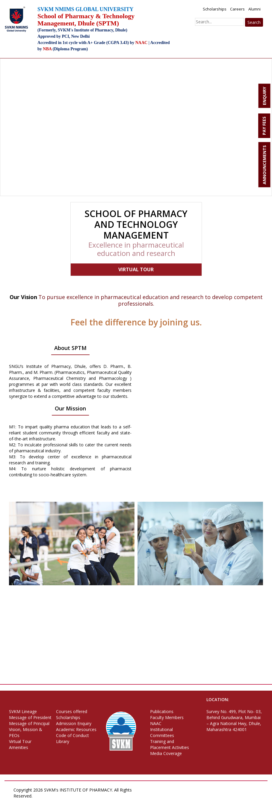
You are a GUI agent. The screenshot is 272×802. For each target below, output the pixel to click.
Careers (237, 9)
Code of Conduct (72, 735)
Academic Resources (76, 729)
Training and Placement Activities (169, 744)
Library (62, 741)
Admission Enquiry (73, 723)
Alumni (254, 9)
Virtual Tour (20, 741)
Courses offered (71, 711)
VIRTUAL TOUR (136, 269)
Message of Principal (29, 723)
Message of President (30, 717)
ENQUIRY (264, 96)
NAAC (155, 723)
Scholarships (214, 9)
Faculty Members (167, 717)
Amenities (18, 747)
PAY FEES (264, 125)
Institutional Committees (162, 732)
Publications (161, 711)
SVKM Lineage (23, 711)
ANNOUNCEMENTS (264, 164)
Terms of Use (79, 796)
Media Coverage (166, 753)
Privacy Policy (49, 796)
